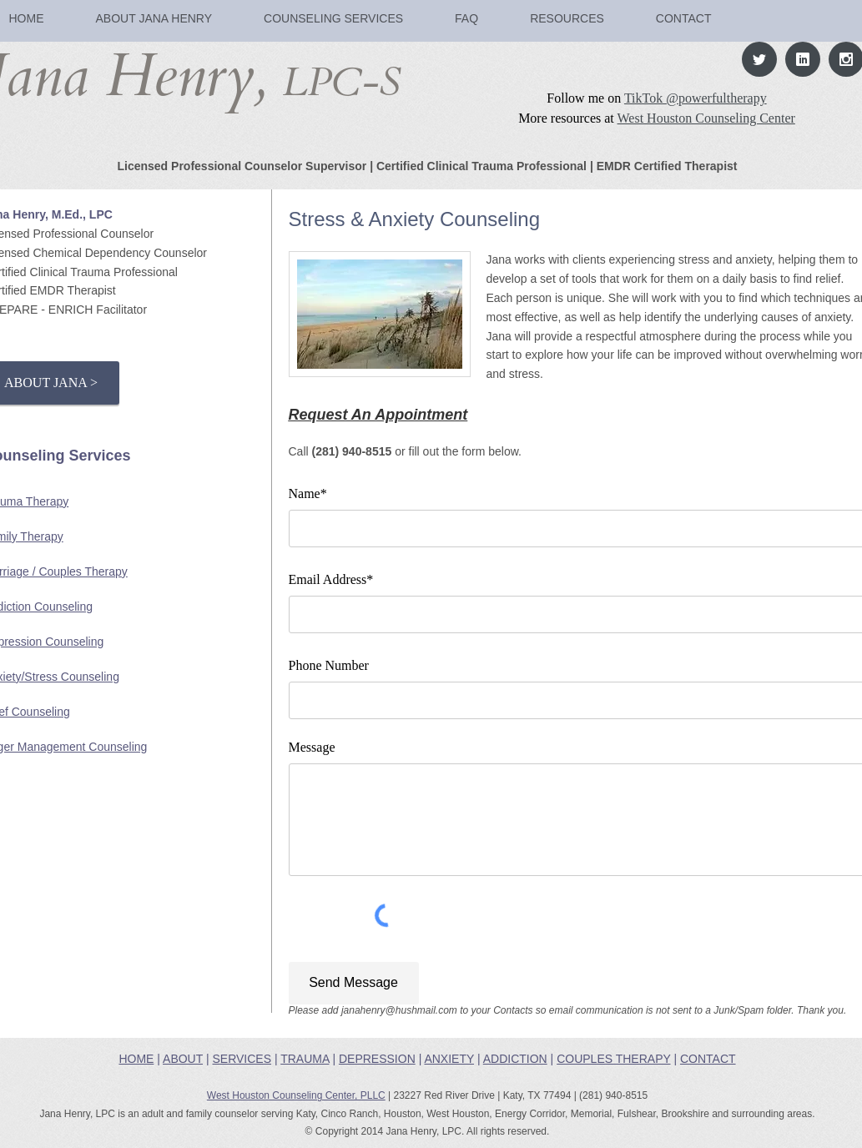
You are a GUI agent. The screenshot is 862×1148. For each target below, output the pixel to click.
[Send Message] (354, 983)
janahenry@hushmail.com (399, 1010)
